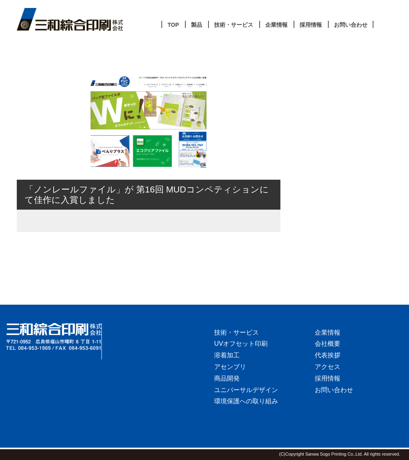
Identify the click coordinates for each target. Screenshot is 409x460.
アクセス (327, 366)
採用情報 (327, 378)
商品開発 (227, 378)
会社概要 (327, 343)
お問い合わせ (334, 390)
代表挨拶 (327, 355)
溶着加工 (227, 355)
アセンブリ (230, 366)
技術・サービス (236, 332)
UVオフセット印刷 (241, 343)
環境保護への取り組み (246, 401)
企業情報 (327, 332)
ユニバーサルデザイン (246, 390)
